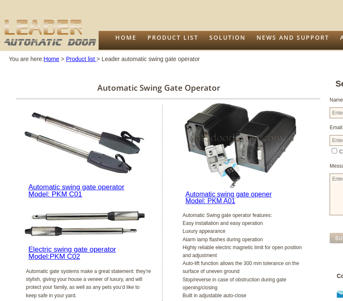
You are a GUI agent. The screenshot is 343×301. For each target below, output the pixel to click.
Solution (227, 37)
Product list (172, 37)
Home (126, 37)
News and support (293, 37)
